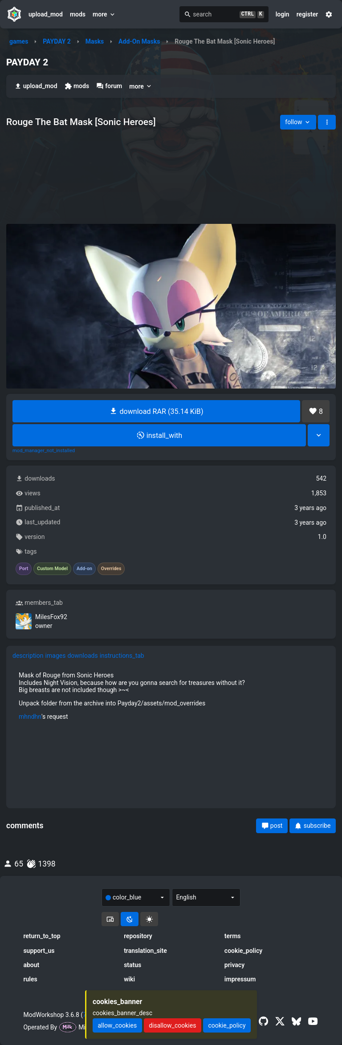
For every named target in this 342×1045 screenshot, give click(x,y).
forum (109, 86)
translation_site (145, 950)
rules (30, 979)
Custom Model (52, 568)
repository (138, 936)
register (307, 14)
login (282, 14)
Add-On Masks (139, 41)
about (31, 964)
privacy (234, 964)
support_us (38, 950)
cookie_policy (243, 950)
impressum (240, 979)
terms (232, 936)
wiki (129, 979)
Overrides (111, 568)
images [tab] (55, 655)
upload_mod (45, 14)
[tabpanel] (171, 695)
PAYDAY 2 (57, 41)
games (18, 41)
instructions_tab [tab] (122, 655)
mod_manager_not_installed (43, 451)
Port (23, 568)
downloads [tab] (82, 655)
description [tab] (28, 655)
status (132, 964)
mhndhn (30, 716)
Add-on (84, 568)
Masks (95, 41)
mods (78, 14)
